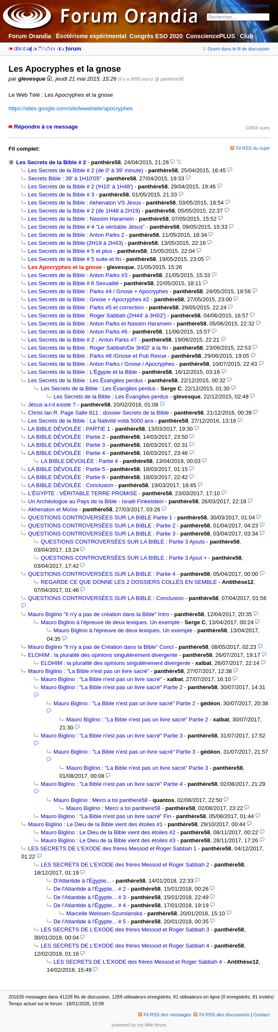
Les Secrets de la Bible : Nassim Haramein (81, 219)
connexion (228, 5)
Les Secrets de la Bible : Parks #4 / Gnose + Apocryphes (98, 291)
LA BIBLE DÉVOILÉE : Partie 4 (66, 453)
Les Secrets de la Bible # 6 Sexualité (73, 283)
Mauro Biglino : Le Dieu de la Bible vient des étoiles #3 (108, 840)
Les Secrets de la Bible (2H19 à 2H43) (75, 243)
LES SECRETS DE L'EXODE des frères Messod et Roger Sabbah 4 (125, 945)
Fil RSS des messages (164, 1014)
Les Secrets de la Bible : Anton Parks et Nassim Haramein (100, 323)
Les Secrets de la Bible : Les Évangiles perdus (85, 380)
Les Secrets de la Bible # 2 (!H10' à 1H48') (80, 186)
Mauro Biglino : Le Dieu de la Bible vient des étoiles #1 (95, 824)
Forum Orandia (29, 36)
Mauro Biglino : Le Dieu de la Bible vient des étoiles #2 (108, 832)
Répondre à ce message (46, 126)
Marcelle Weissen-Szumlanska (104, 913)
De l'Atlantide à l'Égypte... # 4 (89, 905)
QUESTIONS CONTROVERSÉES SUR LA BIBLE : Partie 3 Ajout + (124, 558)
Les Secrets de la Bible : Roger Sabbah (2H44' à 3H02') (97, 315)
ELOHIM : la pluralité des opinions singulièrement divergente (102, 655)
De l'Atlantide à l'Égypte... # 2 (89, 889)
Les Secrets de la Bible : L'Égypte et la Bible (82, 372)
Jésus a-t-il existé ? (52, 404)
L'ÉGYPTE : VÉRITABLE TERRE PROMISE (82, 493)
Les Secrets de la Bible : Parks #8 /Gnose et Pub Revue (97, 356)
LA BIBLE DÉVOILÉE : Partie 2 (66, 437)
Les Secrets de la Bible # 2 (51, 162)
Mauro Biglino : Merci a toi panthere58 (100, 800)
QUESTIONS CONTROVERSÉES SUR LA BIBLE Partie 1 (100, 517)
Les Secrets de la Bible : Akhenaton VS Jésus (84, 202)
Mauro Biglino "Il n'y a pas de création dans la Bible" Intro (98, 614)
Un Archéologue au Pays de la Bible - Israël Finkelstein (96, 501)
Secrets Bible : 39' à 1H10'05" (64, 178)
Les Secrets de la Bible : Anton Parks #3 (77, 275)
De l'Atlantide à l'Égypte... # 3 (89, 897)
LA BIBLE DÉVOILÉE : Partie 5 (66, 469)
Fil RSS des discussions (222, 1014)
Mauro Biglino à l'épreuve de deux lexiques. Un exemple (110, 622)
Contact (261, 1014)
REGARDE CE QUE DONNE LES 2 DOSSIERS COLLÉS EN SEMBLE (129, 582)
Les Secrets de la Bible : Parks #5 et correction (86, 307)
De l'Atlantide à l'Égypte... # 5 (89, 921)
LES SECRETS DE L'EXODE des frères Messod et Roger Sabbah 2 (125, 864)
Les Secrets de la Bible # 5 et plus (70, 251)
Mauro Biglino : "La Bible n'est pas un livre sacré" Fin (106, 816)
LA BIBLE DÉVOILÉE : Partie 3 (66, 445)
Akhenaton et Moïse (53, 509)
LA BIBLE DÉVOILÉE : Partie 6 (66, 477)
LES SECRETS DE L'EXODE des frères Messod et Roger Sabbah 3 (125, 929)
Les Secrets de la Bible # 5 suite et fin (74, 259)
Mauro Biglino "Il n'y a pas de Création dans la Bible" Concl (101, 647)
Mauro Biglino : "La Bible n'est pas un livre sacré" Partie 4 (112, 784)
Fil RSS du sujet (253, 148)
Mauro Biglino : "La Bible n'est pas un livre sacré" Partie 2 (112, 687)
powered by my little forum (139, 1024)
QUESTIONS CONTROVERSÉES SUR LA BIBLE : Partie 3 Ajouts (123, 541)
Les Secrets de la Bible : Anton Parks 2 (76, 235)
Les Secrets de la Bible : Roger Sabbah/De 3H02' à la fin (98, 348)
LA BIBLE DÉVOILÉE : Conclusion (70, 485)
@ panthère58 (168, 78)
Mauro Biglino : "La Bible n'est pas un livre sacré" (88, 671)
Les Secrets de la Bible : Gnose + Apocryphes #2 (88, 299)
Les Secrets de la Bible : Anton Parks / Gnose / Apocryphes (101, 364)
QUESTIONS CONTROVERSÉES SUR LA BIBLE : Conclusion (106, 598)
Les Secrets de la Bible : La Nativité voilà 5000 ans (91, 421)
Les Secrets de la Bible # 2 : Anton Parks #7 (82, 340)
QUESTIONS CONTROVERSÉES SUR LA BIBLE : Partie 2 (101, 525)
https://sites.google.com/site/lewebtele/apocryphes (70, 108)
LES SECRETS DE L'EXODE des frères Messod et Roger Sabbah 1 (112, 848)
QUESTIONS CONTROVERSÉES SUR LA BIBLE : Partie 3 (101, 533)
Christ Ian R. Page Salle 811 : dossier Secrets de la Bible (98, 412)
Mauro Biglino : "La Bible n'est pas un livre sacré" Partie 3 (112, 735)
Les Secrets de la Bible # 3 (61, 194)
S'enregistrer (256, 5)
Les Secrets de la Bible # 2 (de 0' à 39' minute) (85, 170)
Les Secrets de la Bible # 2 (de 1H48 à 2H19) (84, 211)
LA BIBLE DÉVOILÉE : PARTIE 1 (69, 429)
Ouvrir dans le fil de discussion (236, 48)
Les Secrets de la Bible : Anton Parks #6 (77, 331)
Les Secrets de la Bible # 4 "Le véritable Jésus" (86, 227)
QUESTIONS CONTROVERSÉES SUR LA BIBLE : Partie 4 (101, 574)
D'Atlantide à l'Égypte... (82, 881)
